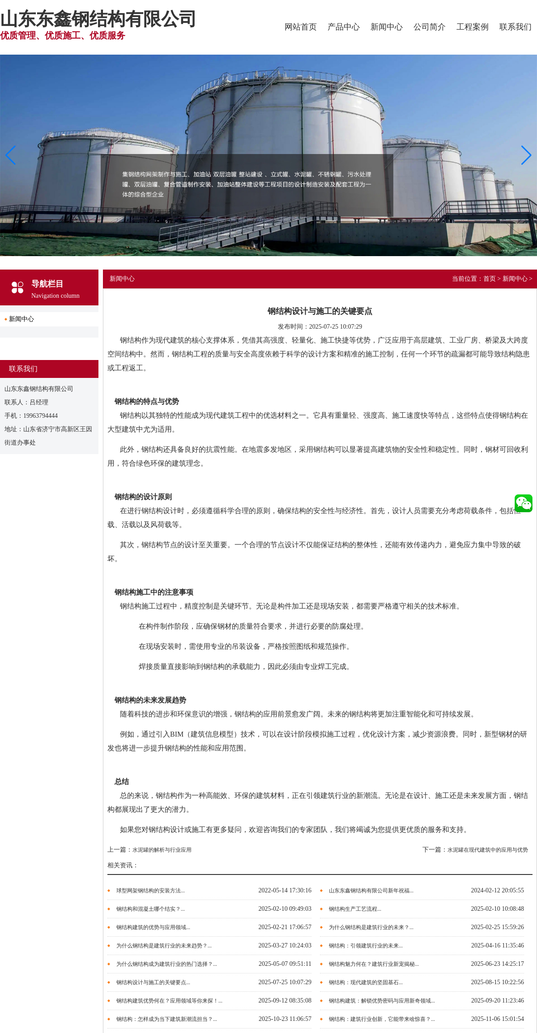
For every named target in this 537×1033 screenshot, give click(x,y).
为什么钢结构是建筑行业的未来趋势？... (164, 946)
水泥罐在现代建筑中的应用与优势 (488, 850)
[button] (526, 155)
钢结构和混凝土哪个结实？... (150, 909)
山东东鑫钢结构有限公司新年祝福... (371, 890)
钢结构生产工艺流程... (355, 909)
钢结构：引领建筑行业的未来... (366, 946)
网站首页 (301, 26)
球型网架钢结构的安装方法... (150, 890)
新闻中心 (387, 26)
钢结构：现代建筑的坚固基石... (366, 982)
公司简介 (429, 26)
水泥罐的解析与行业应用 (162, 850)
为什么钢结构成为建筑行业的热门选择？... (166, 964)
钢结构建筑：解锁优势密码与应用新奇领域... (382, 1001)
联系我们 (515, 26)
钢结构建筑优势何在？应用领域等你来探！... (169, 1001)
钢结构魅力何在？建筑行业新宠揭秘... (374, 964)
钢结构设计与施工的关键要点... (153, 982)
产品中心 (344, 26)
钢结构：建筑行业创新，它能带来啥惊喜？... (382, 1019)
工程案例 (472, 26)
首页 (489, 278)
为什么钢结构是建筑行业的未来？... (371, 927)
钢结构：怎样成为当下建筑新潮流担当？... (166, 1019)
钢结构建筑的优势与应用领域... (153, 927)
